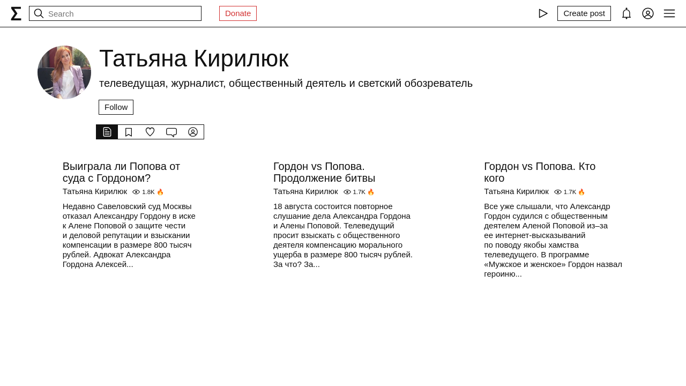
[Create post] (584, 13)
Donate (238, 13)
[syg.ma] (16, 13)
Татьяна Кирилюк (95, 191)
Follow (116, 107)
